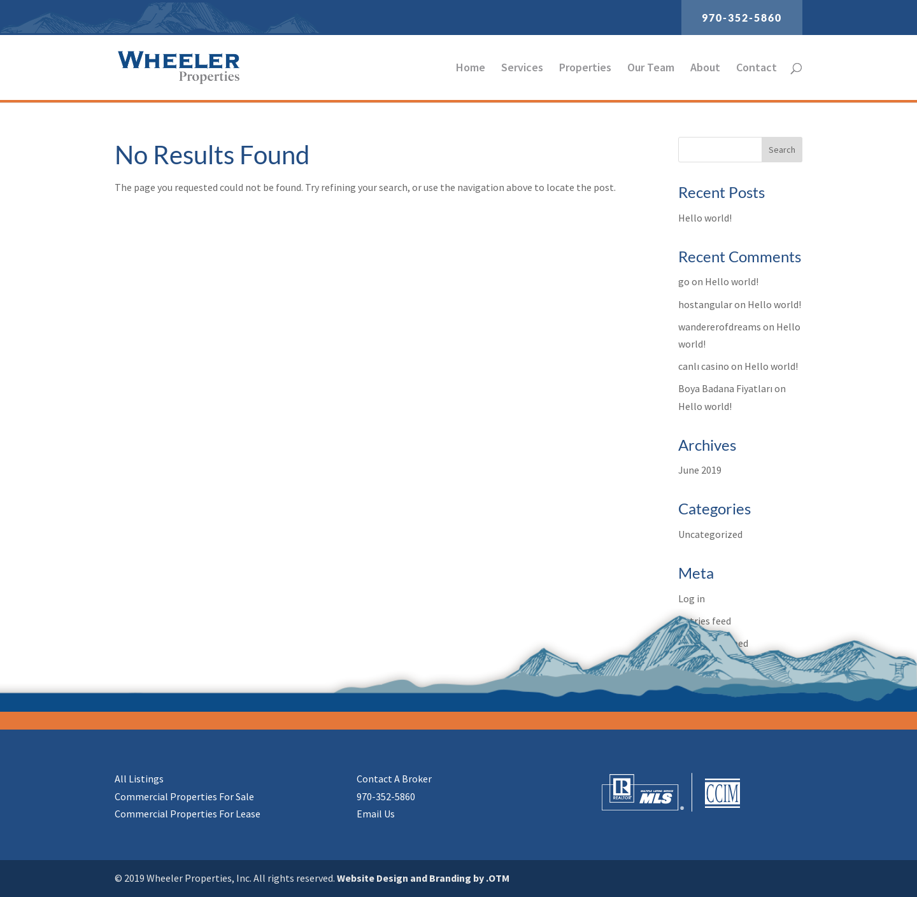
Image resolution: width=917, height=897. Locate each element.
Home (470, 68)
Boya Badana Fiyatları (725, 388)
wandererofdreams (719, 326)
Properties (585, 68)
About (705, 68)
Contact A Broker (394, 778)
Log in (691, 598)
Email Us (376, 813)
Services (522, 68)
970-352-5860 (742, 17)
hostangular (705, 304)
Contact (756, 68)
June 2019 (700, 469)
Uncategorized (710, 534)
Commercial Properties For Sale (184, 796)
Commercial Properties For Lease (187, 813)
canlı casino (703, 366)
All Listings (139, 778)
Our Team (650, 68)
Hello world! (705, 217)
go (684, 281)
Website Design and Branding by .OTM (423, 878)
